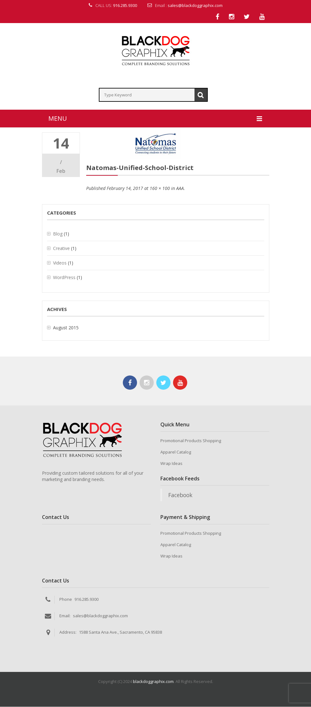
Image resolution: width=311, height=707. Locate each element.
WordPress (64, 278)
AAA (180, 189)
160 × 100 (160, 189)
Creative (61, 249)
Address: (67, 632)
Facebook (180, 495)
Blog (58, 234)
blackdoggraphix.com (153, 682)
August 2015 (66, 328)
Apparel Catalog (175, 452)
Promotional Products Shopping (190, 441)
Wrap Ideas (171, 464)
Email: (64, 616)
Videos (60, 263)
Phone (65, 599)
